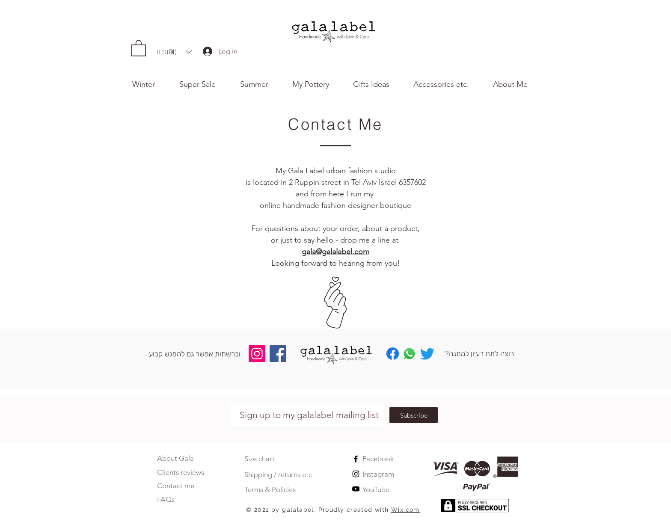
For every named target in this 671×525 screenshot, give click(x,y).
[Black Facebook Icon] (355, 458)
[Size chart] (265, 459)
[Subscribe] (413, 415)
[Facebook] (278, 353)
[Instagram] (257, 353)
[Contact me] (175, 485)
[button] (516, 84)
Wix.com (405, 509)
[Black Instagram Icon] (355, 473)
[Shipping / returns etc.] (288, 475)
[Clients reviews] (184, 472)
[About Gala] (175, 458)
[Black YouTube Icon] (355, 488)
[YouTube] (393, 490)
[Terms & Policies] (275, 490)
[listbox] (174, 51)
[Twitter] (427, 353)
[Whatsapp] (409, 353)
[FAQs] (175, 499)
